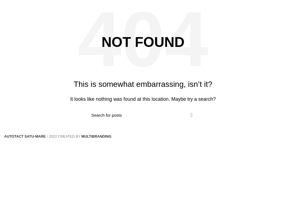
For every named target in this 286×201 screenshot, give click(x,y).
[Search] (143, 115)
